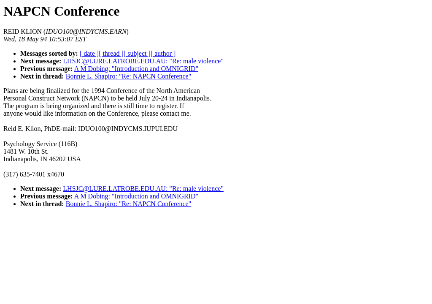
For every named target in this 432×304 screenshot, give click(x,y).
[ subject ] (137, 53)
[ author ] (163, 53)
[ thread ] (111, 53)
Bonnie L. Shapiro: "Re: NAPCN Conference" (128, 76)
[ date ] (89, 53)
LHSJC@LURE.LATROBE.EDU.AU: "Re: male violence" (143, 61)
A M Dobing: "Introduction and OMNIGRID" (136, 68)
